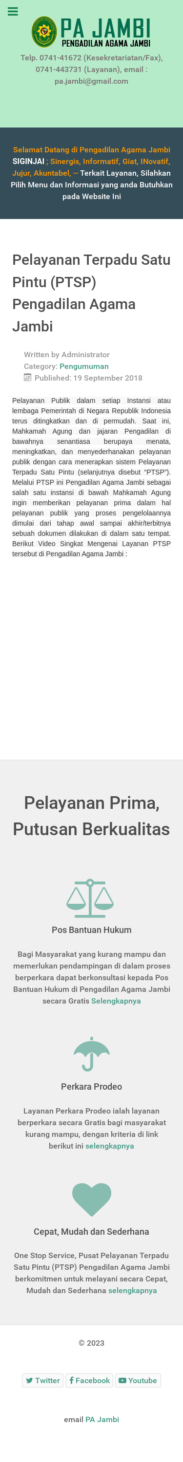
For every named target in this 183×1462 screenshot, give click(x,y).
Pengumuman (84, 366)
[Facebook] (89, 1380)
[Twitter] (42, 1380)
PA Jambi (102, 1419)
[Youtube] (138, 1380)
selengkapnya (109, 1146)
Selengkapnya (116, 1000)
